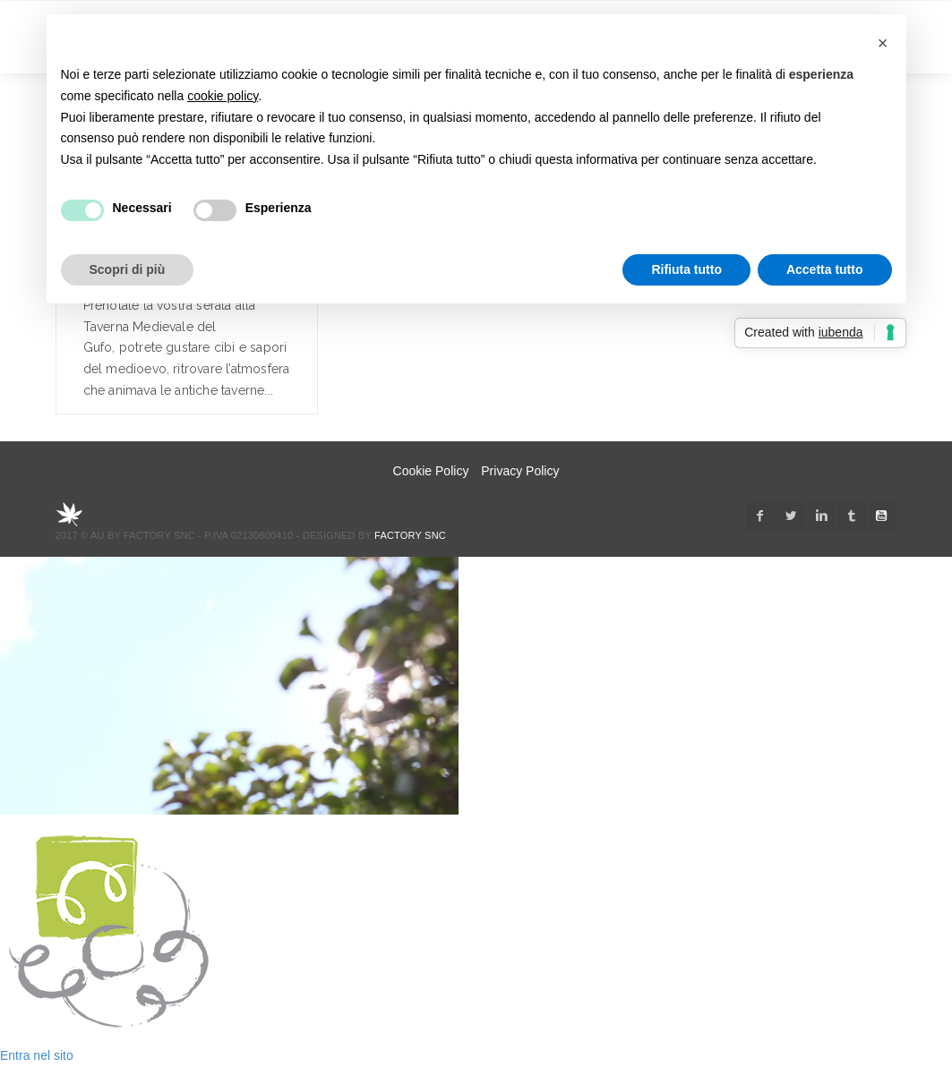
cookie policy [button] (222, 96)
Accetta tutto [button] (824, 269)
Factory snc (410, 535)
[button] (883, 43)
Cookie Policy (431, 471)
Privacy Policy (520, 471)
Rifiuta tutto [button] (686, 269)
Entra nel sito (36, 1055)
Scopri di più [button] (128, 269)
